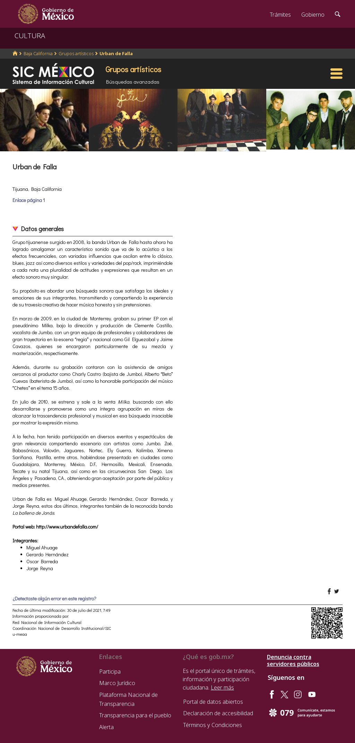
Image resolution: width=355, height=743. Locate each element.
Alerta (106, 727)
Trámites (280, 14)
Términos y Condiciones (212, 725)
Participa (110, 671)
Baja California (38, 53)
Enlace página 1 (28, 200)
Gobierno (312, 14)
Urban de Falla (116, 53)
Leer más (222, 687)
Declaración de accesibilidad (218, 713)
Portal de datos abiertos (213, 702)
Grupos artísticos (76, 53)
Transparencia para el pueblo (135, 715)
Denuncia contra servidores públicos (293, 660)
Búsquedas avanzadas (132, 81)
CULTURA (30, 35)
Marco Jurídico (117, 683)
